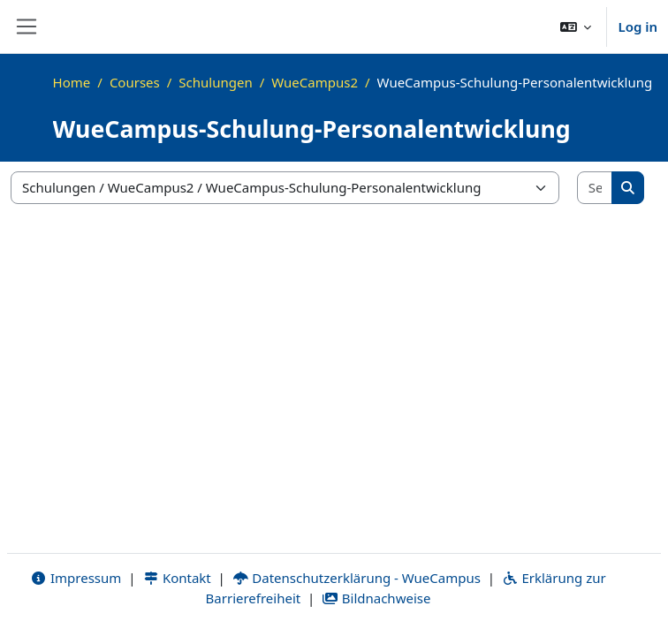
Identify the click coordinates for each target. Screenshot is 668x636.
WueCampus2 (314, 82)
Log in (637, 26)
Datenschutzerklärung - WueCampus (356, 578)
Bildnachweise (376, 598)
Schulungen (215, 82)
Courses (135, 82)
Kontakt (176, 578)
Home (72, 82)
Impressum (75, 578)
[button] (576, 26)
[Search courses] (595, 187)
